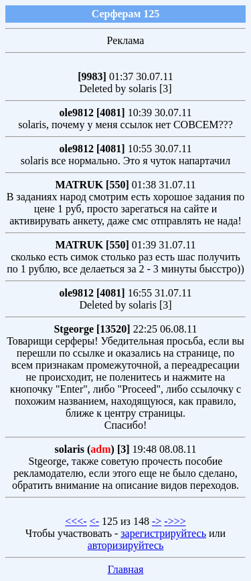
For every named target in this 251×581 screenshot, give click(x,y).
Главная (126, 569)
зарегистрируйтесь (163, 533)
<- (94, 521)
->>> (174, 521)
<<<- (75, 521)
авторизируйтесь (126, 545)
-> (156, 521)
